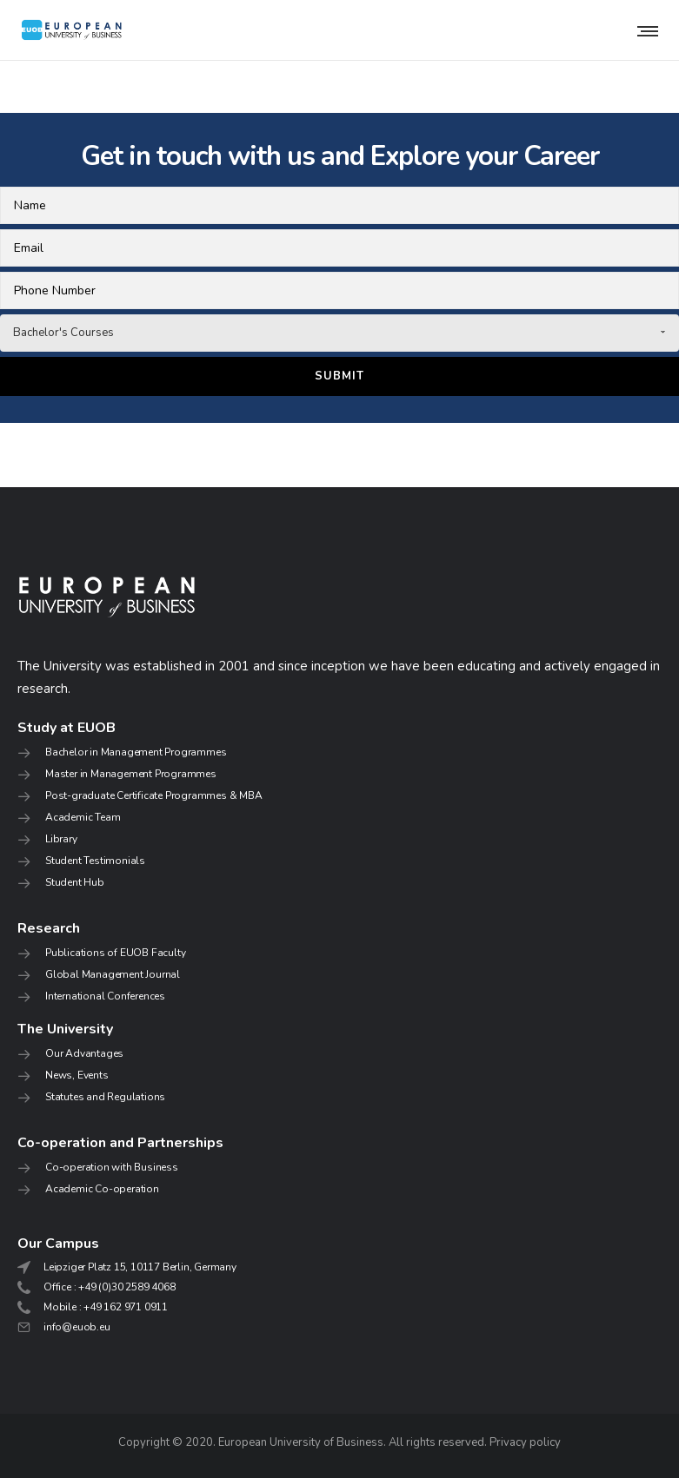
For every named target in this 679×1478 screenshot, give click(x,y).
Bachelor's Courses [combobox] (63, 332)
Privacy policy (525, 1442)
